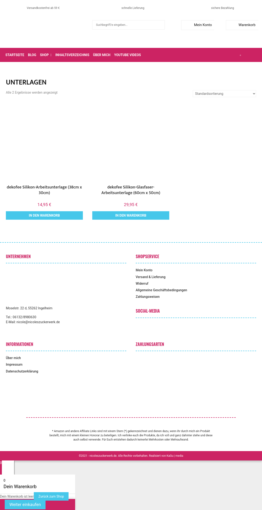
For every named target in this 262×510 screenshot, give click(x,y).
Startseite (14, 55)
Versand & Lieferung (151, 277)
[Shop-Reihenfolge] (224, 93)
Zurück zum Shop (51, 496)
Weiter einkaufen (25, 504)
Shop (44, 55)
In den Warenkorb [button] (44, 215)
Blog (32, 55)
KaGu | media (175, 455)
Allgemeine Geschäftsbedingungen (161, 290)
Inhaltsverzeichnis (72, 55)
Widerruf (142, 283)
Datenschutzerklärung (22, 371)
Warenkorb (242, 25)
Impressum (14, 364)
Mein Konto (197, 25)
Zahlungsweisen (148, 297)
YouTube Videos (127, 55)
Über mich (101, 55)
